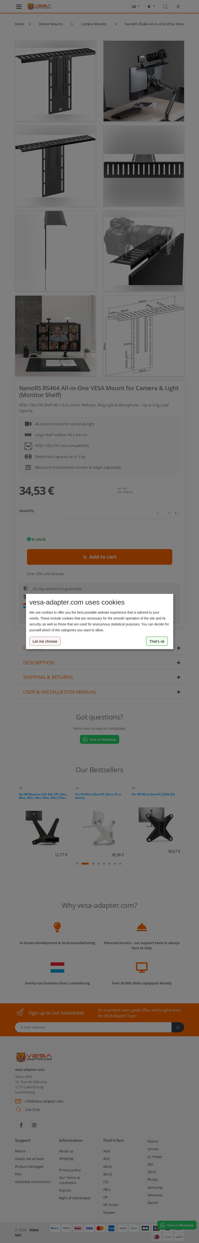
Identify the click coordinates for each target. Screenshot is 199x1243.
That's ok (157, 641)
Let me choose (45, 641)
